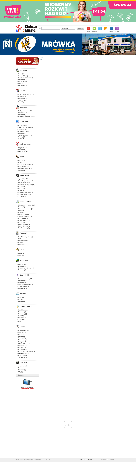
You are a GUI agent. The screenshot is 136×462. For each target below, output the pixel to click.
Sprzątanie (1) (22, 342)
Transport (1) (22, 338)
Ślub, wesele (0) (23, 355)
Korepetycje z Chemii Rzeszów (46, 459)
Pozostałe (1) (22, 336)
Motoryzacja (24, 175)
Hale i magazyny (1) (24, 228)
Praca (22, 249)
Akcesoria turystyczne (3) (25, 284)
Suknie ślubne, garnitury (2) (26, 164)
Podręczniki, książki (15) (25, 111)
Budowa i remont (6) (24, 330)
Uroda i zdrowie (26, 306)
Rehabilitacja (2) (23, 310)
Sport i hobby (25, 275)
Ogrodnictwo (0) (22, 357)
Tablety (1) (21, 139)
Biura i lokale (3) (23, 218)
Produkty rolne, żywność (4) (26, 268)
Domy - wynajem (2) (24, 220)
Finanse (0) (21, 244)
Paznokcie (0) (22, 317)
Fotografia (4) (22, 133)
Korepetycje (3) (22, 113)
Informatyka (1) (22, 340)
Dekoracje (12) (22, 85)
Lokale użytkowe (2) (24, 226)
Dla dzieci (23, 90)
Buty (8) (20, 162)
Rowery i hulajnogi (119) (25, 279)
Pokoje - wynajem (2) (24, 224)
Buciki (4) (21, 102)
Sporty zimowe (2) (23, 286)
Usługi (22, 326)
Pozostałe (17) (22, 98)
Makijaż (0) (21, 316)
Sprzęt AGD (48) (23, 76)
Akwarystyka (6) (22, 366)
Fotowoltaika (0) (22, 349)
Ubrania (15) (22, 160)
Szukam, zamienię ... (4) (25, 216)
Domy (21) (21, 211)
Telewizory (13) (22, 129)
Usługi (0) (21, 299)
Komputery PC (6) (23, 131)
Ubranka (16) (22, 100)
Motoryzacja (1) (22, 345)
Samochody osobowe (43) (25, 181)
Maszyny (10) (22, 264)
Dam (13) (21, 253)
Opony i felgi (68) (23, 179)
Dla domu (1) (22, 347)
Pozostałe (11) (22, 281)
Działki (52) (21, 207)
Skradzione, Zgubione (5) (25, 237)
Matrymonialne (25, 144)
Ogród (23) (21, 83)
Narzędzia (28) (22, 81)
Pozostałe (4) (22, 186)
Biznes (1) (21, 239)
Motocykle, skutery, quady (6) (26, 184)
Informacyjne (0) (23, 240)
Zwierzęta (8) (22, 266)
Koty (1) (20, 372)
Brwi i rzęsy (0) (22, 314)
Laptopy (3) (21, 137)
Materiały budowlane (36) (25, 78)
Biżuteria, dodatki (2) (24, 166)
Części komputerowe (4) (25, 135)
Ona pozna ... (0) (23, 151)
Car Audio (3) (22, 188)
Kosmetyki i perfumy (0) (25, 168)
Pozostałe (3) (22, 149)
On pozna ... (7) (22, 148)
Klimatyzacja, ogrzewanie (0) (26, 351)
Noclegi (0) (21, 297)
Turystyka (23, 293)
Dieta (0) (20, 321)
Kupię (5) (21, 212)
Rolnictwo (24, 260)
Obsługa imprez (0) (23, 353)
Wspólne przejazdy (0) (24, 194)
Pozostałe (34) (22, 79)
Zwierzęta (23, 362)
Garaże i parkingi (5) (24, 214)
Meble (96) (21, 74)
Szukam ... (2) (22, 332)
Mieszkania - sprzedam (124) (26, 205)
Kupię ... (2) (21, 190)
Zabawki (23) (22, 96)
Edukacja (23, 107)
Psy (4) (20, 368)
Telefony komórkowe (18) (25, 127)
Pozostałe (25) (22, 125)
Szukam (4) (21, 255)
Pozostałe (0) (22, 170)
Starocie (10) (22, 282)
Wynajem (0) (22, 196)
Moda (22, 157)
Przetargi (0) (21, 242)
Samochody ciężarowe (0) (25, 192)
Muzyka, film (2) (22, 288)
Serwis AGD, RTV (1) (24, 344)
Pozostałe (23, 233)
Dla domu (23, 70)
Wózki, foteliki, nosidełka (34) (26, 94)
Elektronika (24, 122)
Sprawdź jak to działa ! (27, 388)
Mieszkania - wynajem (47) (26, 209)
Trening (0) (21, 319)
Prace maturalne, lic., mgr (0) (26, 116)
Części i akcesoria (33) (24, 183)
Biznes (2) (21, 334)
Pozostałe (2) (22, 114)
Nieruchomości (25, 201)
